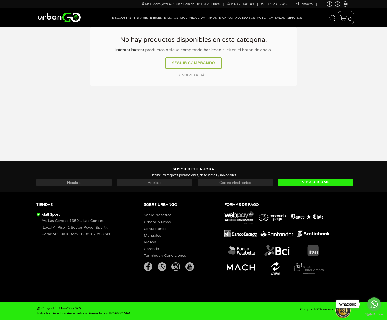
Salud (280, 18)
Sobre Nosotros (157, 215)
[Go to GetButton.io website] (374, 314)
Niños (212, 18)
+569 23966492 (274, 4)
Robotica (265, 18)
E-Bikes (156, 18)
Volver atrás (192, 75)
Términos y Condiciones (165, 255)
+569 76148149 (240, 4)
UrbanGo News (157, 222)
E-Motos (171, 18)
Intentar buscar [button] (129, 49)
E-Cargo (226, 18)
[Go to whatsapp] (374, 304)
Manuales (152, 235)
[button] (332, 17)
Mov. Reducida (192, 18)
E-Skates (140, 18)
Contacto (304, 4)
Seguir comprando (193, 63)
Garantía (151, 249)
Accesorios (245, 18)
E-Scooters (121, 18)
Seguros (294, 18)
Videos (150, 242)
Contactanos (155, 228)
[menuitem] (122, 21)
